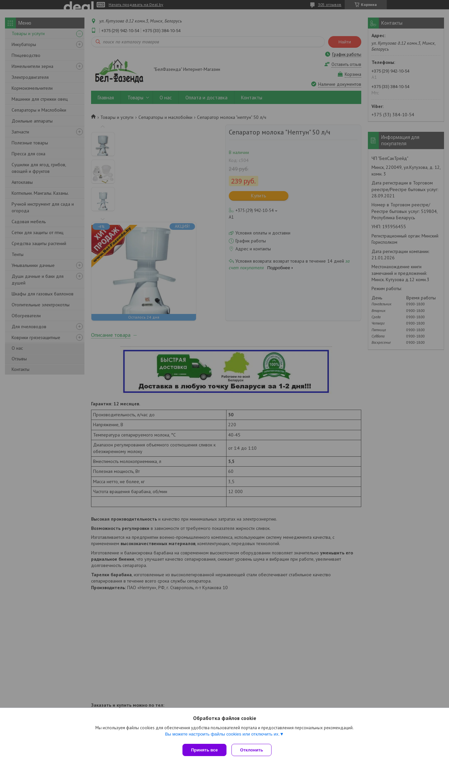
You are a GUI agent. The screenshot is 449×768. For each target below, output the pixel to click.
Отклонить (253, 749)
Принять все (204, 749)
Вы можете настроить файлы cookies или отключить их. (222, 735)
